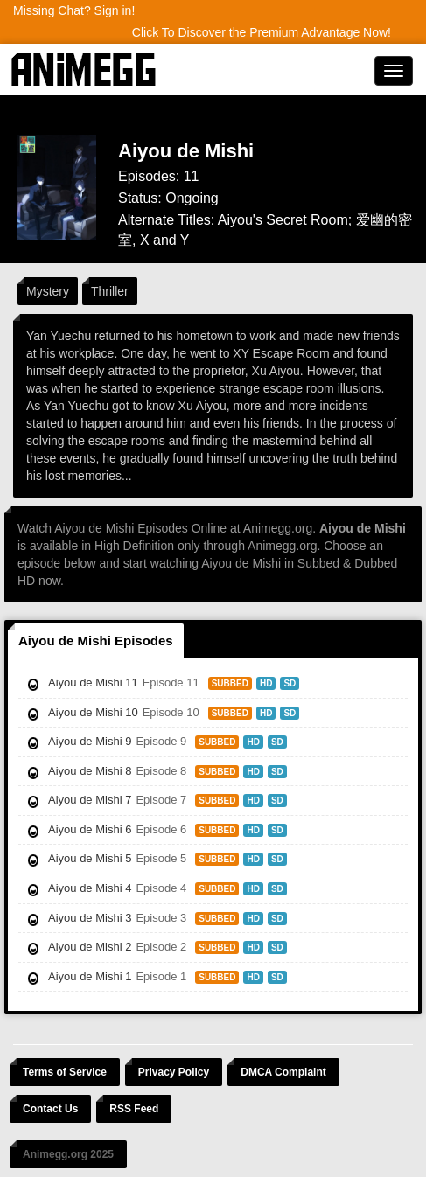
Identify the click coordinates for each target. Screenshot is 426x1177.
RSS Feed (133, 1109)
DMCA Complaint (283, 1072)
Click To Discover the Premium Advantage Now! (261, 32)
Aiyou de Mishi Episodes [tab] (95, 640)
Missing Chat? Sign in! (74, 10)
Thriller (110, 291)
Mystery (47, 291)
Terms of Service (65, 1072)
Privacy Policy (173, 1072)
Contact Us (50, 1109)
